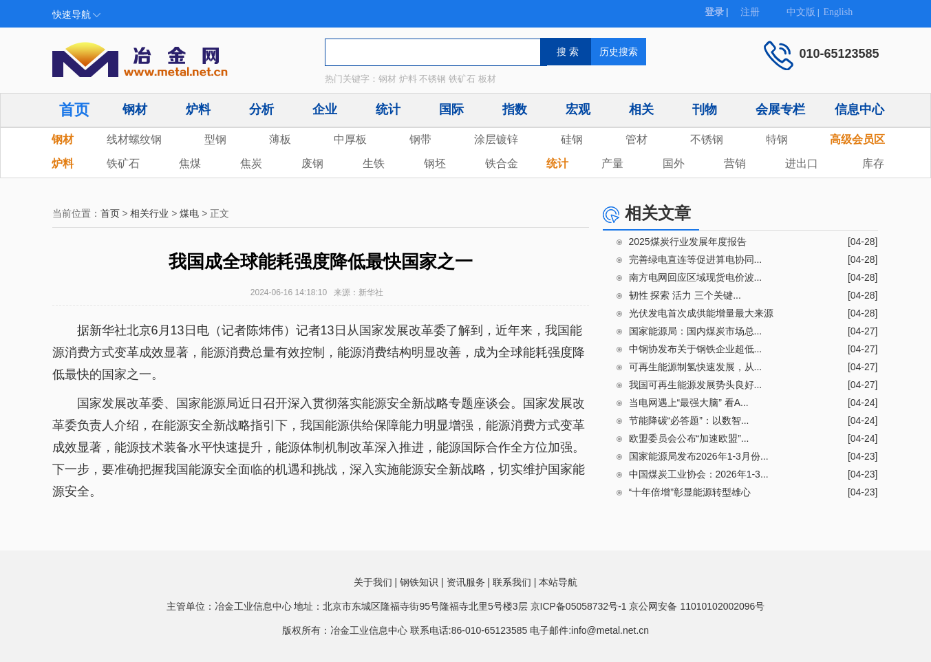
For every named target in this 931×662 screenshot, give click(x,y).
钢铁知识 (419, 582)
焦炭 (251, 163)
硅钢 (572, 139)
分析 (261, 109)
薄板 (280, 139)
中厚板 (350, 139)
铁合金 (501, 163)
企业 (324, 109)
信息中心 (859, 109)
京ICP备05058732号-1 (579, 606)
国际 (451, 109)
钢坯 (435, 163)
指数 (514, 109)
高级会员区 (857, 139)
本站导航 (558, 582)
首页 (74, 109)
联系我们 (512, 582)
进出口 (801, 163)
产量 (612, 163)
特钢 (777, 139)
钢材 (134, 109)
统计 (388, 109)
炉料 (198, 109)
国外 (674, 163)
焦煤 (190, 163)
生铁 (374, 163)
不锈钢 (706, 139)
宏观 (578, 109)
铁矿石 (123, 163)
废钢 (312, 163)
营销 (735, 163)
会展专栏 (780, 109)
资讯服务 (466, 582)
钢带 (420, 139)
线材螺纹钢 (134, 139)
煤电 (189, 213)
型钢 (215, 139)
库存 (873, 163)
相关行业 (149, 213)
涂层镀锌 (496, 139)
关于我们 (373, 582)
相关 (641, 109)
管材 (636, 139)
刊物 (704, 109)
